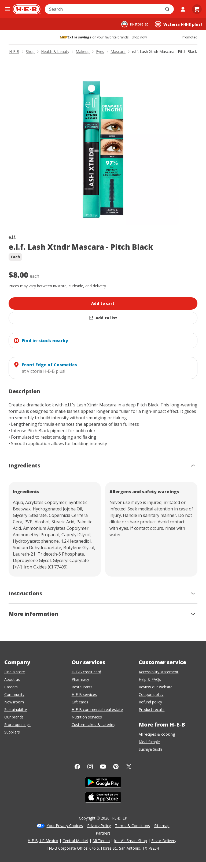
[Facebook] (77, 766)
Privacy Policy (99, 825)
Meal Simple (149, 741)
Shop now (139, 37)
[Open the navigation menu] (7, 9)
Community (14, 694)
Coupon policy (151, 694)
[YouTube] (103, 766)
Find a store (14, 671)
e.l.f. (12, 237)
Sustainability (15, 709)
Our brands (14, 717)
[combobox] (103, 9)
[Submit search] (168, 9)
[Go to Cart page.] (197, 9)
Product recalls (151, 709)
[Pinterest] (116, 766)
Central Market (75, 840)
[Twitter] (129, 766)
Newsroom (14, 701)
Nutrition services (87, 717)
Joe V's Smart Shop (130, 840)
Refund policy (150, 701)
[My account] (183, 9)
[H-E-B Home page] (27, 9)
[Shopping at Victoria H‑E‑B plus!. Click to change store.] (178, 24)
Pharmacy (80, 679)
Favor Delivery (163, 840)
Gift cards (80, 701)
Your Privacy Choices (65, 825)
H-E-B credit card (86, 671)
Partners (103, 833)
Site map (162, 825)
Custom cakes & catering (93, 724)
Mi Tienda (101, 840)
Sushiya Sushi (150, 749)
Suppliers (12, 732)
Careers (11, 686)
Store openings (17, 724)
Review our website (155, 686)
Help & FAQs (150, 679)
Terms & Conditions (132, 825)
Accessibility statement (158, 671)
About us (12, 679)
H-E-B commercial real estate (97, 709)
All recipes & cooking (157, 734)
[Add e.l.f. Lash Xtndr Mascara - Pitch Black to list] (103, 318)
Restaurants (82, 686)
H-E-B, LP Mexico (43, 840)
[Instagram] (90, 766)
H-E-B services (84, 694)
